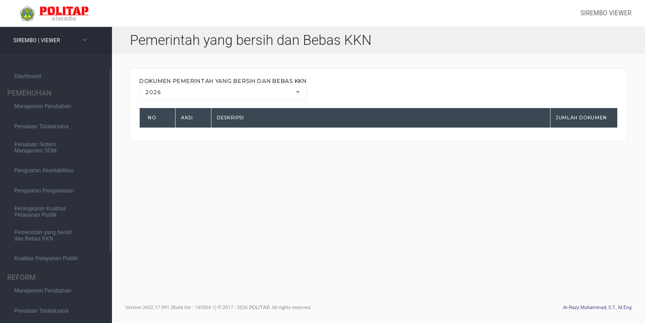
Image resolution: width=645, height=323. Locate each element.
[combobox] (223, 92)
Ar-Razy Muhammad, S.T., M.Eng (597, 307)
